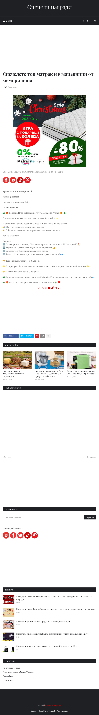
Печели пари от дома (11, 668)
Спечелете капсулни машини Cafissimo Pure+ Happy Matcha (81, 372)
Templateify (43, 711)
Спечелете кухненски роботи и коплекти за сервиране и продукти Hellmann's (49, 374)
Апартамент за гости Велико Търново (18, 672)
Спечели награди (49, 7)
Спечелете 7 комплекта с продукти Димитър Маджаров (43, 621)
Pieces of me (8, 676)
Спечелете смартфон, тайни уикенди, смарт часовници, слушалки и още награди (55, 609)
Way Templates (62, 711)
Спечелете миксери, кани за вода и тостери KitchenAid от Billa (46, 646)
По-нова (7, 457)
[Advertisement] (49, 51)
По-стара (91, 457)
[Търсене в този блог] (43, 517)
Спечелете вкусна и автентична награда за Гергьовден (13, 374)
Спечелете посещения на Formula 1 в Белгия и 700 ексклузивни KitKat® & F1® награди (54, 598)
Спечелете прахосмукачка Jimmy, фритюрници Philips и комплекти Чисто (52, 633)
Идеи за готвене (9, 680)
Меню (9, 20)
